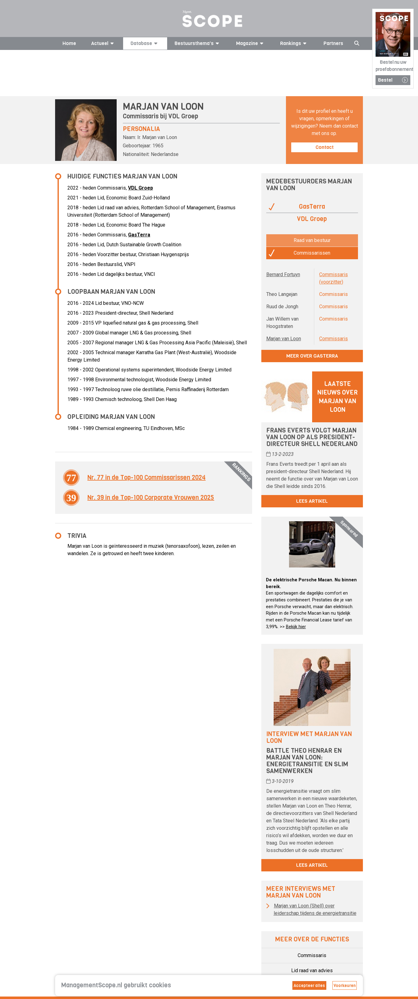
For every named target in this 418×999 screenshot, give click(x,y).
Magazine (250, 43)
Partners (333, 43)
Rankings (294, 43)
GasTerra (139, 235)
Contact (325, 147)
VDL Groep (183, 116)
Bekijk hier (296, 626)
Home (69, 43)
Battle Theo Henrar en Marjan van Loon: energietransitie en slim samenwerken (307, 761)
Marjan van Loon (283, 339)
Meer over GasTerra (312, 356)
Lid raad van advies (312, 970)
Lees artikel (312, 501)
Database (145, 43)
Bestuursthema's (198, 43)
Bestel (393, 80)
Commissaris (333, 339)
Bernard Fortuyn (283, 274)
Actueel (103, 43)
